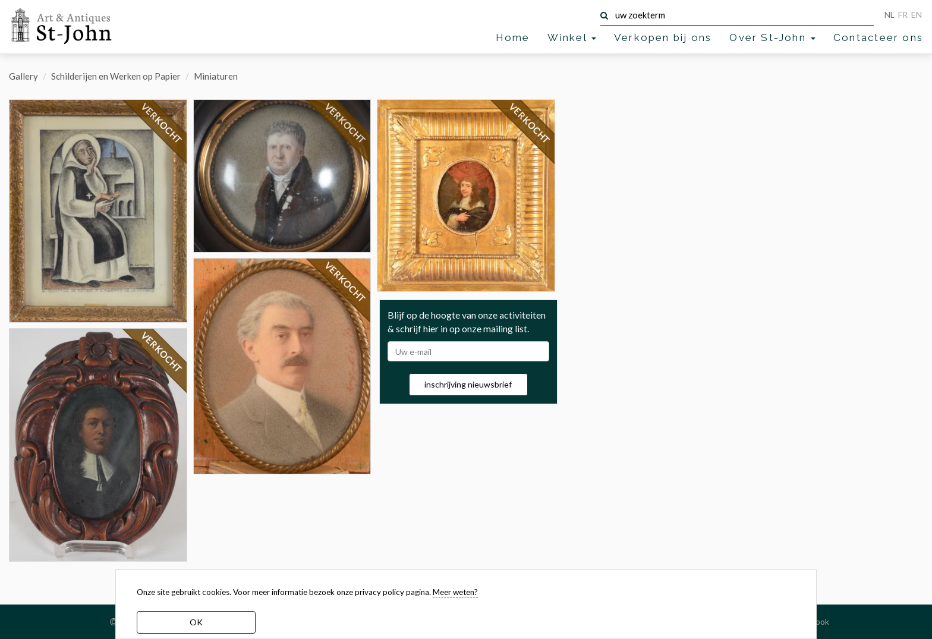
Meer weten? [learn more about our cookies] (455, 592)
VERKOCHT (161, 123)
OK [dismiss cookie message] (196, 622)
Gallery (23, 76)
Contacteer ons (878, 37)
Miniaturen (216, 76)
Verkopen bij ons (662, 37)
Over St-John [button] (772, 37)
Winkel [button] (571, 37)
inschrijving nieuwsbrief (468, 384)
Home (513, 37)
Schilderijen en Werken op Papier (116, 76)
